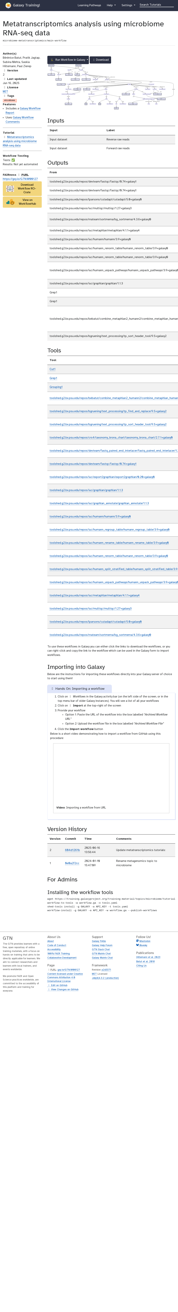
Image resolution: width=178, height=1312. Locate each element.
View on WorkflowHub (21, 201)
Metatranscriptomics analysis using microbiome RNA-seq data (20, 141)
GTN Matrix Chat (101, 953)
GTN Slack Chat (101, 949)
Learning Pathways (89, 6)
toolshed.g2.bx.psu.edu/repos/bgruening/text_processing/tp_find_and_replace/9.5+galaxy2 (108, 411)
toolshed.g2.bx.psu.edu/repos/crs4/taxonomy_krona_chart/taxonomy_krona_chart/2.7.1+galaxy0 (111, 437)
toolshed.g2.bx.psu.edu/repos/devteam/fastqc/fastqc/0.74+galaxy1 (93, 464)
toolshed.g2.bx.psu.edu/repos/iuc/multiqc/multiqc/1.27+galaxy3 (91, 608)
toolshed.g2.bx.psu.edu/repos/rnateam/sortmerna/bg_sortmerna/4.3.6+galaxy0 (100, 635)
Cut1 (52, 369)
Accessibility (54, 949)
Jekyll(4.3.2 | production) (105, 978)
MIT (5, 91)
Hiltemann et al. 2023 (148, 957)
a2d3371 (106, 970)
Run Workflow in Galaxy (68, 59)
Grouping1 (56, 387)
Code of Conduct (56, 945)
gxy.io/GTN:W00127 (69, 970)
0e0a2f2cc (72, 863)
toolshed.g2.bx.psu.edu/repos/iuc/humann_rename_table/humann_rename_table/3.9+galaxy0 (109, 542)
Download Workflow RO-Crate (21, 188)
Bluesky (143, 945)
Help (110, 6)
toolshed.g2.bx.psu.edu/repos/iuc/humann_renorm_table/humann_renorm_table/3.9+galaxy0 (109, 556)
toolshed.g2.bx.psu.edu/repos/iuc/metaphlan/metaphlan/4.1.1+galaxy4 (95, 595)
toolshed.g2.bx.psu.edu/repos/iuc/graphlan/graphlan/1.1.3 (86, 490)
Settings (127, 6)
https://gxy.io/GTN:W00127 (20, 179)
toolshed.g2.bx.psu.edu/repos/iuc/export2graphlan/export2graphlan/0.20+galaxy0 (102, 477)
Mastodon (144, 941)
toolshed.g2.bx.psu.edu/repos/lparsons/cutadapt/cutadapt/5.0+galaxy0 (96, 621)
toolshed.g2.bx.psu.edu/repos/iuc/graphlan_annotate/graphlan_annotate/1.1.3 (99, 503)
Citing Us (141, 966)
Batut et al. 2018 (145, 961)
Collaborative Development (62, 958)
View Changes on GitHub (62, 989)
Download (100, 61)
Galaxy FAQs (99, 941)
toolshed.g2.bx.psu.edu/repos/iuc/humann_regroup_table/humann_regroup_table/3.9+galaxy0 (110, 529)
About (50, 941)
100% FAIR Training (58, 953)
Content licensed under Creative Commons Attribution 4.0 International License (65, 978)
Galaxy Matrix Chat (102, 958)
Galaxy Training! (22, 5)
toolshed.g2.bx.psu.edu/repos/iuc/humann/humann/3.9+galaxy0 (90, 516)
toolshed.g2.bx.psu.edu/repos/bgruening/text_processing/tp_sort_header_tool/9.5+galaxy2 (108, 424)
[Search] (157, 4)
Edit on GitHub (57, 985)
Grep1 (53, 378)
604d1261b (72, 850)
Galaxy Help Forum (102, 945)
